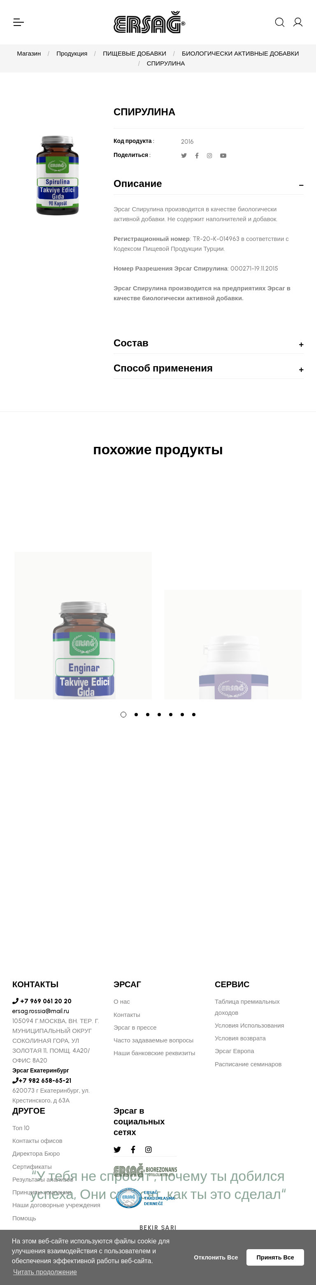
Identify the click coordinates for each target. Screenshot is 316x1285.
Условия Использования (249, 1025)
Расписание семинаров (248, 1064)
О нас (122, 1001)
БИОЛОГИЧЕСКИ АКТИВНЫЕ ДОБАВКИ (240, 53)
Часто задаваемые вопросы (153, 1040)
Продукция (71, 53)
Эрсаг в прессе (135, 1027)
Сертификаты (32, 1167)
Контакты (127, 1015)
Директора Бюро (36, 1153)
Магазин (29, 53)
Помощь (24, 1218)
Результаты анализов (42, 1179)
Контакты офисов (37, 1141)
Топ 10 (21, 1128)
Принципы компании (41, 1192)
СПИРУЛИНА (166, 63)
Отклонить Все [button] (216, 1257)
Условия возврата (240, 1038)
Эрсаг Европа (234, 1051)
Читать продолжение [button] (45, 1272)
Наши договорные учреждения (56, 1205)
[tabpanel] (83, 589)
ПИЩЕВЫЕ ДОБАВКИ (134, 53)
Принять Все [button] (275, 1257)
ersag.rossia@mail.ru (40, 1011)
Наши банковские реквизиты (154, 1053)
